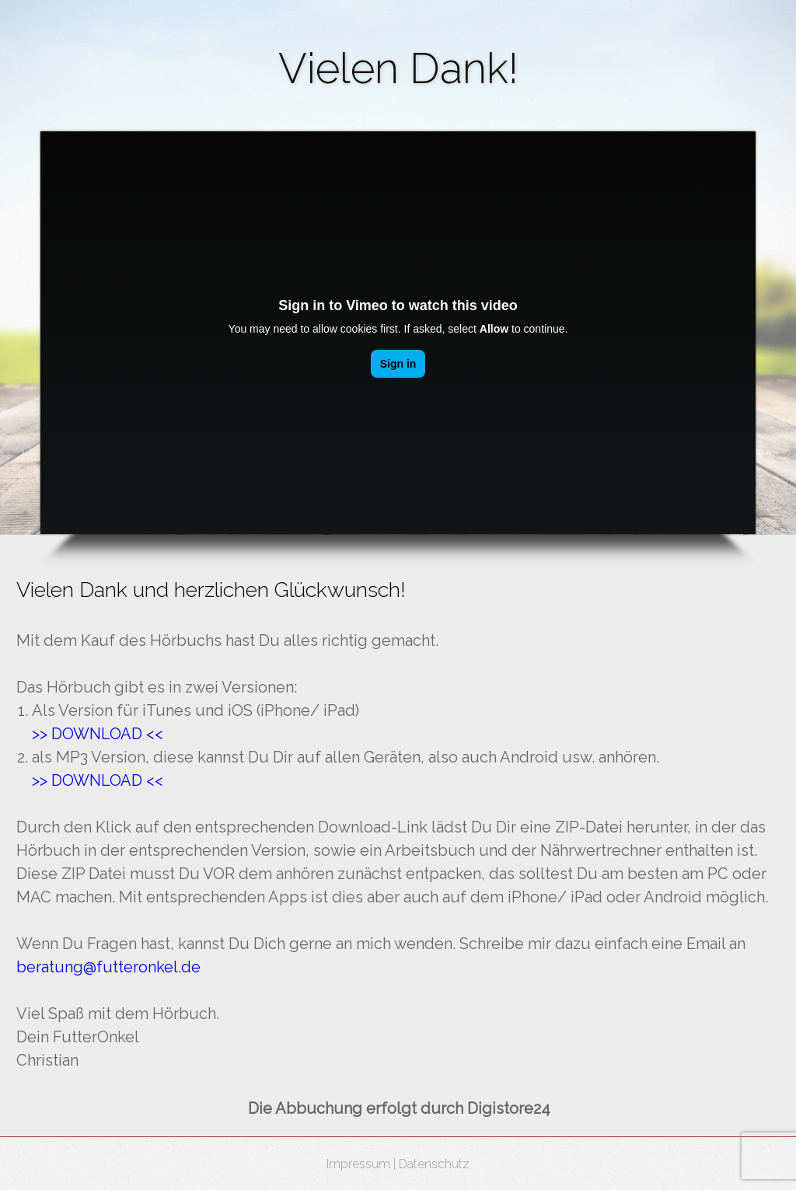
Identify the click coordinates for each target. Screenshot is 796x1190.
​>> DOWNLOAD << (97, 733)
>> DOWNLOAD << (97, 780)
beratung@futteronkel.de (108, 967)
